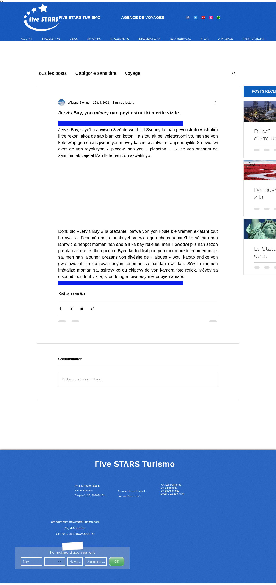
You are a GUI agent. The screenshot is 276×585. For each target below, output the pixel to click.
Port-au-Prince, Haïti (129, 495)
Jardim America (84, 490)
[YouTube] (203, 17)
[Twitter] (195, 17)
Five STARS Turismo (135, 464)
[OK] (116, 561)
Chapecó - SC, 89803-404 (90, 495)
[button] (74, 39)
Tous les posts (52, 73)
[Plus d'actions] (215, 102)
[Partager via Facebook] (60, 308)
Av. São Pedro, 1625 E (87, 485)
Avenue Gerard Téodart (131, 491)
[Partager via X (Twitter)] (71, 308)
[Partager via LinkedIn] (81, 308)
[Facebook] (188, 17)
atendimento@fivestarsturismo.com (75, 522)
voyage (132, 73)
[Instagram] (211, 17)
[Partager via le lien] (92, 308)
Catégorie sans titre (95, 73)
